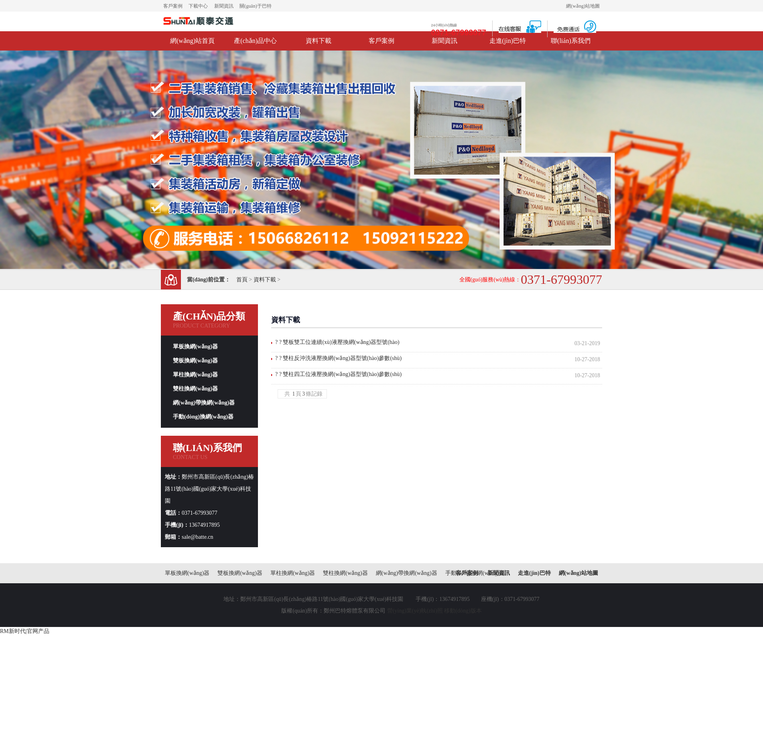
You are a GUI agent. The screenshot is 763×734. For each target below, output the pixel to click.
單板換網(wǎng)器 (195, 347)
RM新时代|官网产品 (24, 631)
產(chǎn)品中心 (255, 40)
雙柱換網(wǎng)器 (195, 389)
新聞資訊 (223, 6)
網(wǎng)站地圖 (583, 6)
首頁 (242, 280)
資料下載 (318, 40)
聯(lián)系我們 (571, 40)
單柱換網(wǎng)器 (195, 375)
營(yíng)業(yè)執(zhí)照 (415, 611)
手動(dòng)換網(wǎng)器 (203, 417)
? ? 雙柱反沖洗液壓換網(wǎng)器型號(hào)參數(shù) (338, 358)
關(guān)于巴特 (255, 6)
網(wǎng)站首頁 (192, 40)
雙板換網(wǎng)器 (195, 361)
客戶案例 (173, 6)
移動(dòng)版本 (462, 611)
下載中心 (198, 6)
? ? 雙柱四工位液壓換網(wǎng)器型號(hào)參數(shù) (338, 374)
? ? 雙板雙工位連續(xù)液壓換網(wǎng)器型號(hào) (337, 342)
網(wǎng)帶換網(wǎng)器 (204, 403)
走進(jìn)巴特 (507, 40)
